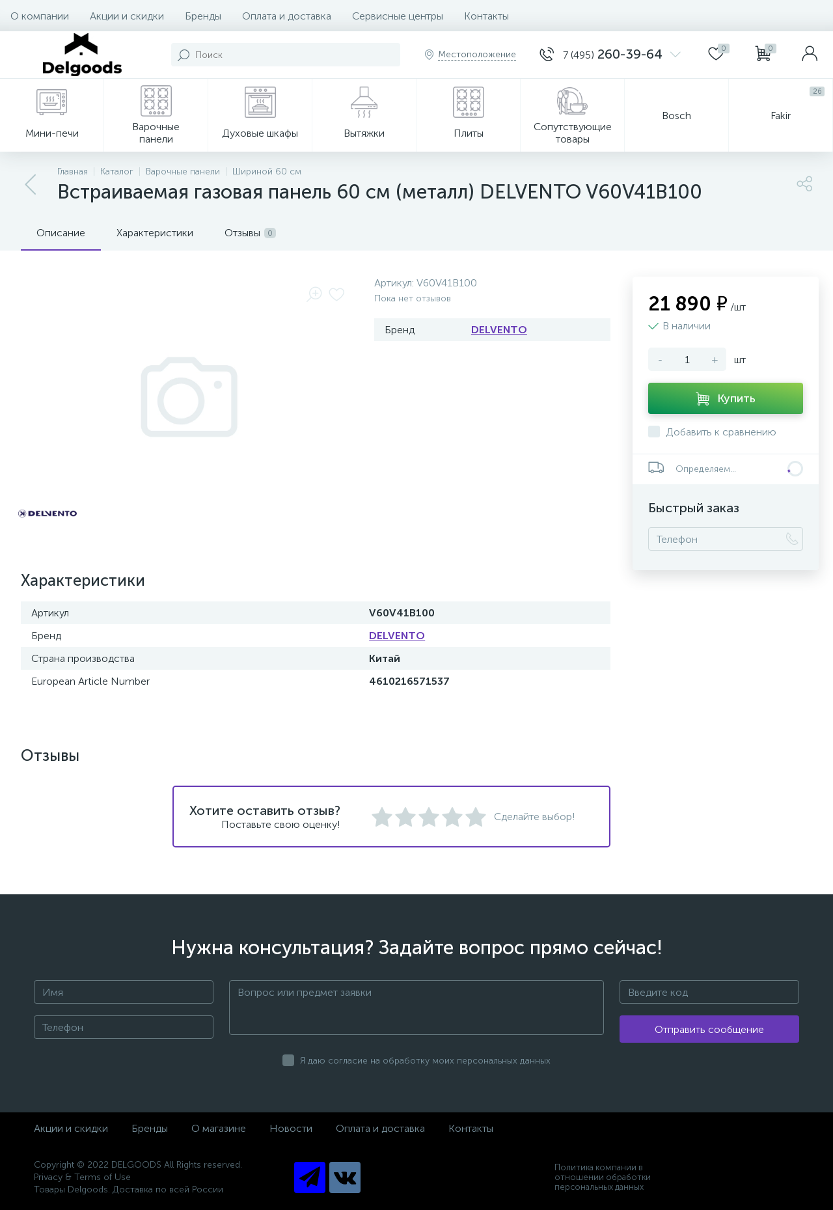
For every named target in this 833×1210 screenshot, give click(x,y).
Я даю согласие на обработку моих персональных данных (425, 1060)
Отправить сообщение (709, 1029)
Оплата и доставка (286, 16)
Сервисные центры (397, 16)
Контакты (486, 16)
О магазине (218, 1128)
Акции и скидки (127, 16)
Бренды (203, 16)
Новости (290, 1128)
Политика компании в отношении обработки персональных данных (602, 1177)
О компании (39, 16)
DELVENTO (499, 329)
